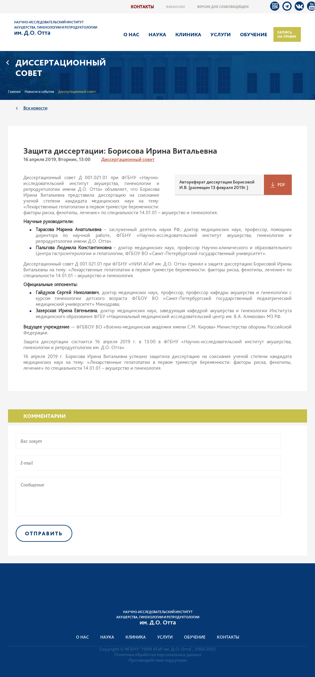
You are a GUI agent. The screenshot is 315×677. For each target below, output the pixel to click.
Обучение (253, 34)
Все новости (35, 107)
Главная (14, 91)
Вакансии (175, 7)
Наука (157, 34)
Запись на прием (286, 34)
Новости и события (39, 91)
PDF (281, 184)
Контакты (142, 6)
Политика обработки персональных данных (157, 654)
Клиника (188, 34)
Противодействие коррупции (158, 660)
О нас (131, 34)
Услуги (220, 34)
